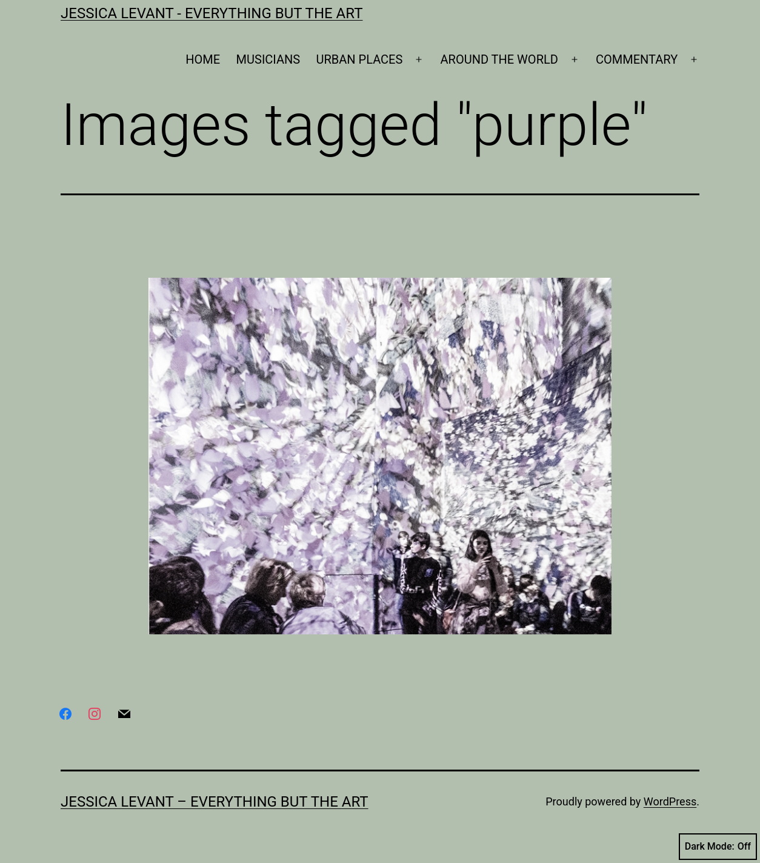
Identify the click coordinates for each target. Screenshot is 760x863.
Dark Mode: (718, 846)
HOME (202, 59)
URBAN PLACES (359, 59)
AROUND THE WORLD (499, 59)
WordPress (670, 801)
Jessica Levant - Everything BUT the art (211, 13)
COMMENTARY (637, 59)
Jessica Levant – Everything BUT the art (214, 801)
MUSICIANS (268, 59)
